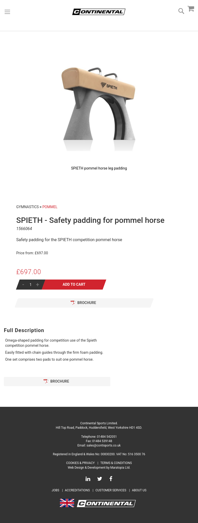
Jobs (55, 490)
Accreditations (77, 490)
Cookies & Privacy (80, 463)
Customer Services (110, 490)
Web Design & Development (87, 467)
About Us (139, 490)
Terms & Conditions (116, 463)
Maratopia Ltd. (120, 467)
